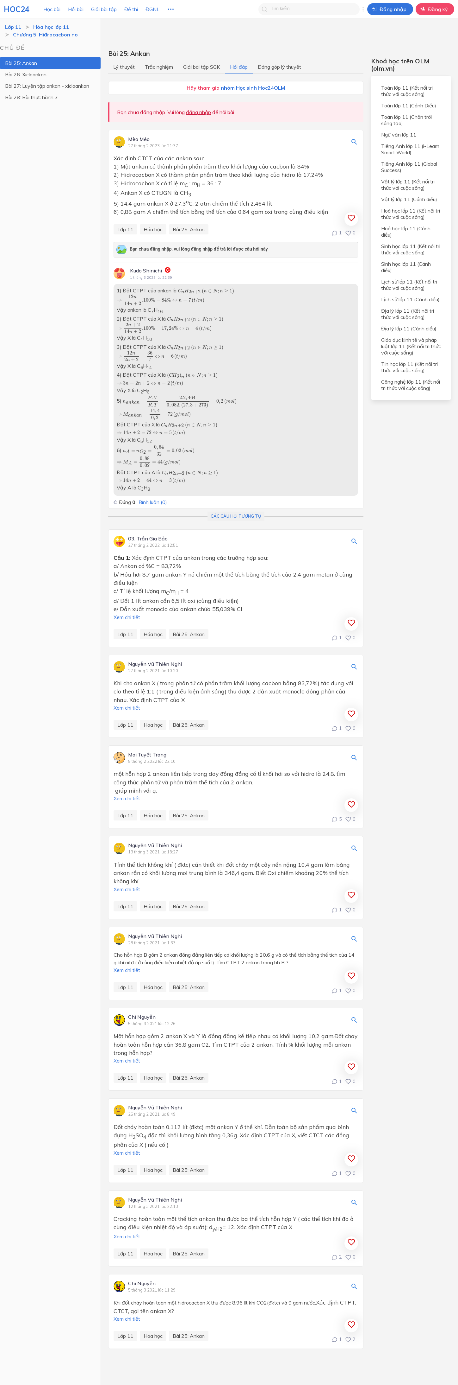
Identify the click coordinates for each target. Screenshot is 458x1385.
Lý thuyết (124, 67)
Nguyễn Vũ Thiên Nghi (155, 664)
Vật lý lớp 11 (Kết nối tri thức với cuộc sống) (408, 184)
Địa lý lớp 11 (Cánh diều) (408, 328)
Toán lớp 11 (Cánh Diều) (408, 105)
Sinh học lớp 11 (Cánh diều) (406, 267)
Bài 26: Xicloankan (25, 74)
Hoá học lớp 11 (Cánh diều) (405, 231)
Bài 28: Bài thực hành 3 (31, 97)
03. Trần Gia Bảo (148, 539)
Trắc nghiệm (159, 67)
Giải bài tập (104, 9)
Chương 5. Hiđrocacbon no (45, 34)
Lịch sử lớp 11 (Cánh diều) (410, 299)
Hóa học (153, 229)
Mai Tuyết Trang (147, 755)
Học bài (51, 9)
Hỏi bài (76, 9)
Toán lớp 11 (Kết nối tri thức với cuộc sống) (407, 91)
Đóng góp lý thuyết (279, 67)
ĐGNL (152, 9)
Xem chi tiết (127, 617)
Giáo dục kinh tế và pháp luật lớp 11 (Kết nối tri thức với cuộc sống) (411, 346)
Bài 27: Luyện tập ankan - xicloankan (47, 86)
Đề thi (131, 9)
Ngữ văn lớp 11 (398, 134)
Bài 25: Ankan (21, 63)
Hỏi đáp (239, 67)
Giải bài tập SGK (201, 67)
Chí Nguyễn (142, 1017)
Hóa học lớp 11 (51, 27)
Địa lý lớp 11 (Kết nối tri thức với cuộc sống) (407, 314)
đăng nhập (198, 112)
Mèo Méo (139, 139)
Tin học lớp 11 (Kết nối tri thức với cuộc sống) (409, 367)
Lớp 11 (13, 27)
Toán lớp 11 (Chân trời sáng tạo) (406, 120)
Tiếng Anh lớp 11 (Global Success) (409, 167)
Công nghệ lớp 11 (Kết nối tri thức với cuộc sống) (410, 385)
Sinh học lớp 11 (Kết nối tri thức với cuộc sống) (410, 249)
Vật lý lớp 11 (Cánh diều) (409, 199)
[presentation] (206, 291)
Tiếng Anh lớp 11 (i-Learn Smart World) (410, 149)
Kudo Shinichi (146, 270)
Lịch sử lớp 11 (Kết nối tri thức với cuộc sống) (409, 284)
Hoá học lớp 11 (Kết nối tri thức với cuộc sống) (410, 213)
